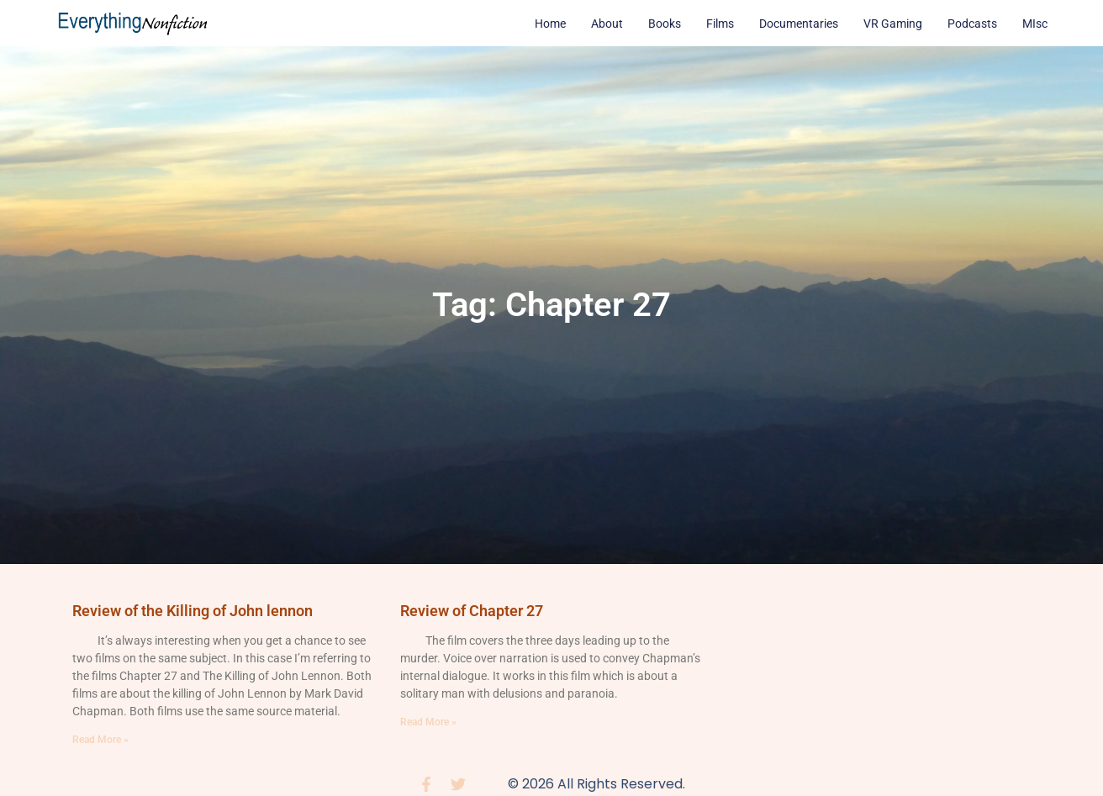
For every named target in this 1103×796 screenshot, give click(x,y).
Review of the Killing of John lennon (192, 610)
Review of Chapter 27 (471, 610)
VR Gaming (892, 23)
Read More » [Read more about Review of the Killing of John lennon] (100, 740)
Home (550, 23)
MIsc (1035, 23)
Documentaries (798, 23)
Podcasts (972, 23)
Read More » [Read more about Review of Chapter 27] (428, 722)
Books (664, 23)
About (607, 23)
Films (720, 23)
